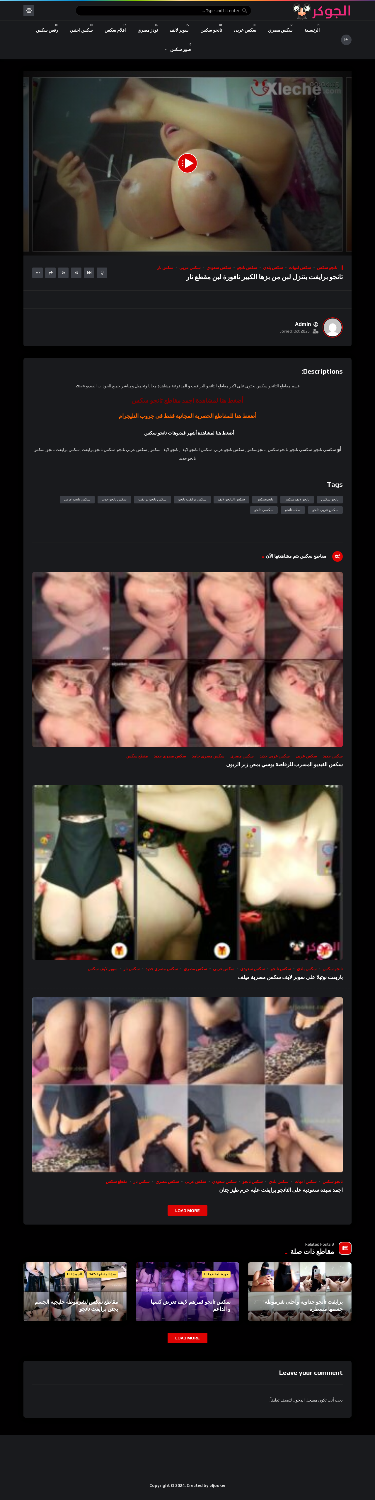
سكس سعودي (219, 267)
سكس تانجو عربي (77, 499)
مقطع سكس (137, 756)
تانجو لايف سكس (297, 499)
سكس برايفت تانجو (192, 499)
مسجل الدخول (305, 1400)
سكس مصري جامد (208, 756)
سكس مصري (242, 756)
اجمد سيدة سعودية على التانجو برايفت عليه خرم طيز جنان (281, 1190)
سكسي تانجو (263, 510)
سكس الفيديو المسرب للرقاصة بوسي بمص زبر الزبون (284, 764)
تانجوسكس (265, 499)
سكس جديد (333, 756)
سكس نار (165, 267)
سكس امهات (300, 267)
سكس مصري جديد (170, 756)
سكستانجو (293, 510)
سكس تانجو (247, 267)
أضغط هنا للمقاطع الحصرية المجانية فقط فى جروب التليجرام (187, 416)
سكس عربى (190, 267)
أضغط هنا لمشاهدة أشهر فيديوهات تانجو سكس (189, 433)
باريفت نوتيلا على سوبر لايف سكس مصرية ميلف (290, 977)
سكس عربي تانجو (325, 510)
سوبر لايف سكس (102, 968)
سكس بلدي (273, 267)
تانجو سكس (327, 267)
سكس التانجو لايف (231, 499)
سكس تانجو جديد (114, 499)
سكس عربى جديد (275, 756)
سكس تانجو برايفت (152, 499)
